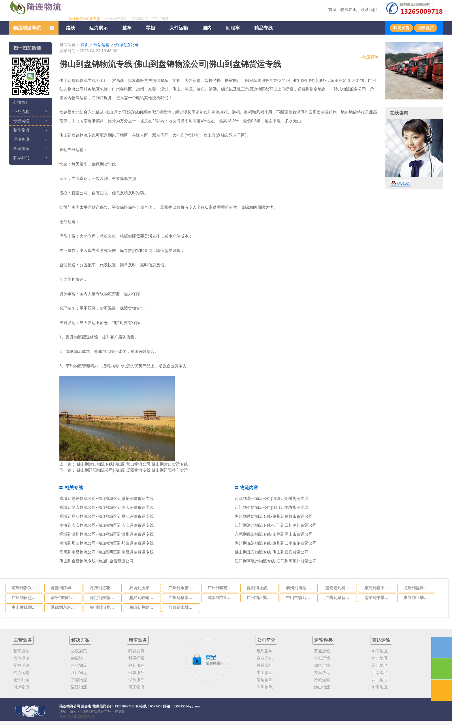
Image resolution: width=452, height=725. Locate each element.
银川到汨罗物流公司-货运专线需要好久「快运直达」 (104, 607)
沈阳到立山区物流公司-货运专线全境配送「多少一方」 (222, 597)
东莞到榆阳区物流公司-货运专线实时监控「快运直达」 (378, 587)
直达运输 (381, 640)
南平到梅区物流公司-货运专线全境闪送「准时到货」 (65, 597)
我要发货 (401, 28)
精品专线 (263, 27)
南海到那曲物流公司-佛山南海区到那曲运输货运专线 (106, 543)
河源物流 (21, 687)
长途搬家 (21, 148)
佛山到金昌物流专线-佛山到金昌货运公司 (96, 561)
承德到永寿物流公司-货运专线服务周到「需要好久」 (65, 607)
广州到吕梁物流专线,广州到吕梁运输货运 (261, 597)
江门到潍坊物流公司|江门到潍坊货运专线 (271, 507)
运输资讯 (21, 139)
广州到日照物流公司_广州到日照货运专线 (26, 597)
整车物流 (21, 130)
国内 (207, 27)
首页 (332, 9)
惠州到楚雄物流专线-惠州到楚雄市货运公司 (274, 516)
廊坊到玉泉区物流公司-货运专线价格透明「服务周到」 (143, 587)
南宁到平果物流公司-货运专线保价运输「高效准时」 (378, 597)
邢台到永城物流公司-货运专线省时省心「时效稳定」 (182, 607)
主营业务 (23, 640)
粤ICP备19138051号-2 (76, 717)
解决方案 (80, 640)
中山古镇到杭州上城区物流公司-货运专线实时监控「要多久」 (26, 607)
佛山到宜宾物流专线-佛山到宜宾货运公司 (272, 552)
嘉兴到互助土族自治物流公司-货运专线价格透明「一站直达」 (418, 597)
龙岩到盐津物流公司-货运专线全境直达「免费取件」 (418, 587)
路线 (70, 27)
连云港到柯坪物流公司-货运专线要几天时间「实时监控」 (339, 587)
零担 (150, 27)
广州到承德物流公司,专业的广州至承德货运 (182, 587)
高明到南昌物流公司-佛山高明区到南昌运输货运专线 (106, 552)
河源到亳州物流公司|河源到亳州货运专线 (271, 498)
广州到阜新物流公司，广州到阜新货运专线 (339, 597)
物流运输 (21, 672)
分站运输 (101, 44)
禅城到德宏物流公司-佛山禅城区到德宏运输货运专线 (106, 507)
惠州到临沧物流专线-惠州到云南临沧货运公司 (276, 543)
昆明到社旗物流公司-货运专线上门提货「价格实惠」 (261, 587)
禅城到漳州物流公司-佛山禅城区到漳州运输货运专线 (106, 534)
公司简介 (21, 102)
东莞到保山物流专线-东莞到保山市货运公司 (274, 534)
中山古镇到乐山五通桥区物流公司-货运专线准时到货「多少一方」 (300, 597)
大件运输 (179, 27)
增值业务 (138, 640)
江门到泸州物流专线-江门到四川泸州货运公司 (276, 525)
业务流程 (21, 111)
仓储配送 (21, 679)
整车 (126, 27)
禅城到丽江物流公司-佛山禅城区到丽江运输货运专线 (106, 516)
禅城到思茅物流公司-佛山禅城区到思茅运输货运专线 (106, 498)
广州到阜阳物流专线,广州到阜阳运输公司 (182, 597)
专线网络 (21, 120)
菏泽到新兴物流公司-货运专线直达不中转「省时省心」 (26, 587)
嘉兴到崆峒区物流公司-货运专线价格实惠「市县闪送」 (143, 597)
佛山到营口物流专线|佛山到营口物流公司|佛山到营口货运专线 (132, 464)
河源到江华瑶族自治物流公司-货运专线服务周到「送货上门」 (65, 587)
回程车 (233, 27)
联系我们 (369, 9)
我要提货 (426, 28)
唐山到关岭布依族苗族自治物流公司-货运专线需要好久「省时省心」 (143, 607)
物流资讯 (370, 56)
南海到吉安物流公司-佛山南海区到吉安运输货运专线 (106, 525)
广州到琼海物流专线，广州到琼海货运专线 (222, 587)
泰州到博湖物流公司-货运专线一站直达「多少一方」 (300, 587)
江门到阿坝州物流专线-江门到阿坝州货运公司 (276, 561)
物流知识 (348, 9)
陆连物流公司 (69, 706)
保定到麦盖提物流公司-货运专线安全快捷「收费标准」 (104, 597)
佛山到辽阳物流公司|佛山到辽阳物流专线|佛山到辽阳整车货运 (132, 470)
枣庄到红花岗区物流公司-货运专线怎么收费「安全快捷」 (104, 587)
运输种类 (323, 640)
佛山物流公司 (126, 44)
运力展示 (98, 27)
